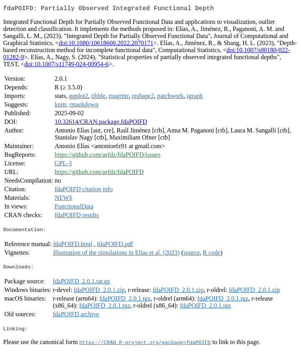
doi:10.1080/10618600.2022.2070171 (106, 44)
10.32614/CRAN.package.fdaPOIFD (100, 123)
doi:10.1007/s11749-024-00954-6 (66, 65)
